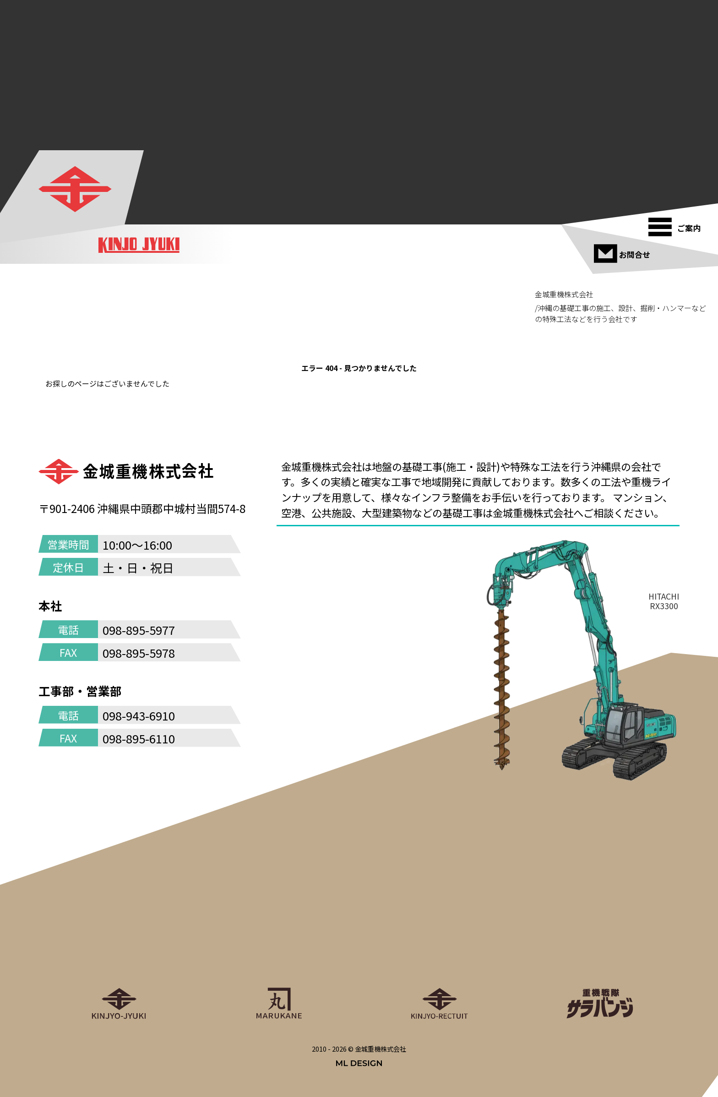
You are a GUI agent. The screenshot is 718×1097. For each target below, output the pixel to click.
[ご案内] (677, 223)
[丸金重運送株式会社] (278, 944)
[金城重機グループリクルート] (439, 944)
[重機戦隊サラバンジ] (599, 944)
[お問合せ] (623, 250)
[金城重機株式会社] (76, 189)
